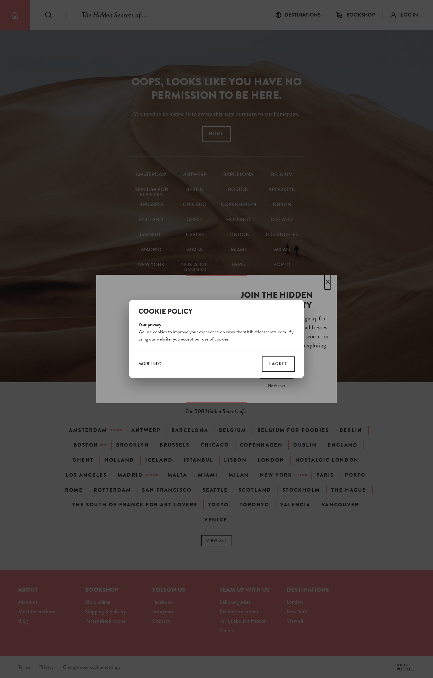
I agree (278, 364)
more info (149, 364)
